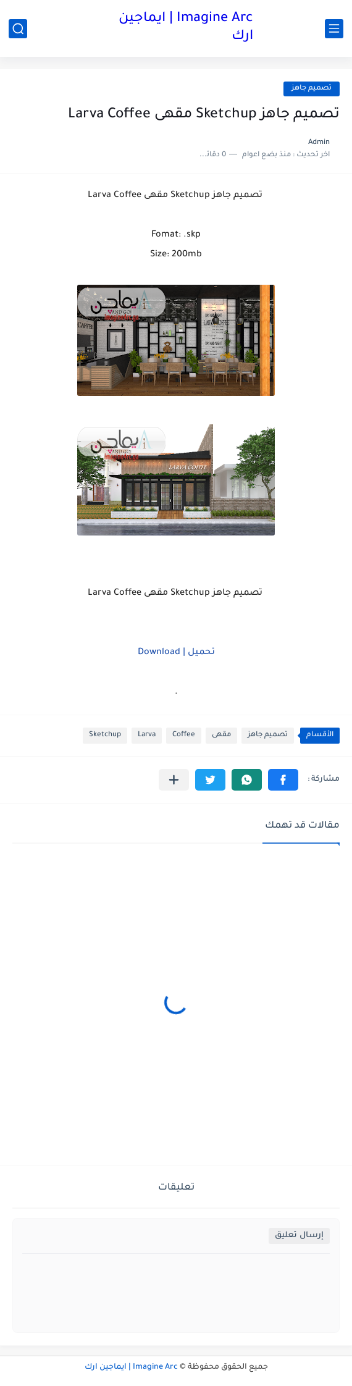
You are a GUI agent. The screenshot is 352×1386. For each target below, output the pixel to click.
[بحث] (18, 28)
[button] (283, 780)
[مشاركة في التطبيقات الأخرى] (174, 780)
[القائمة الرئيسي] (334, 28)
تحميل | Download (176, 653)
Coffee (183, 735)
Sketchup (105, 735)
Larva (147, 735)
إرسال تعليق (299, 1235)
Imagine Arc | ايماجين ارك (186, 28)
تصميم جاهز (311, 89)
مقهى (221, 735)
